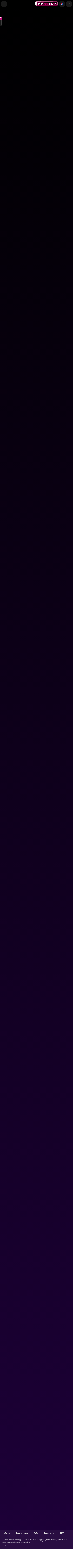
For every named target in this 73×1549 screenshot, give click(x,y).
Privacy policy (49, 1533)
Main (2, 9)
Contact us (6, 1533)
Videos (9, 9)
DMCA (36, 1533)
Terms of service (22, 1533)
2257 (62, 1533)
